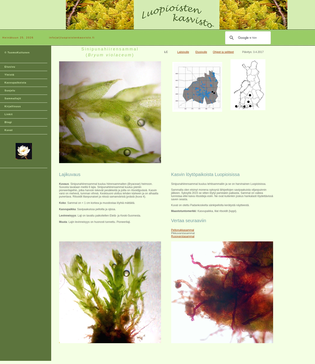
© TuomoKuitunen (17, 52)
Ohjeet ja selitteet (223, 52)
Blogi (8, 122)
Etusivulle (201, 52)
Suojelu (10, 90)
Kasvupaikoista (15, 82)
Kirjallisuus (13, 106)
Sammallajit (13, 98)
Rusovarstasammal (183, 236)
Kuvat (9, 130)
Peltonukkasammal (182, 230)
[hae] (247, 37)
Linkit (9, 114)
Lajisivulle (183, 52)
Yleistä (9, 74)
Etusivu (10, 66)
